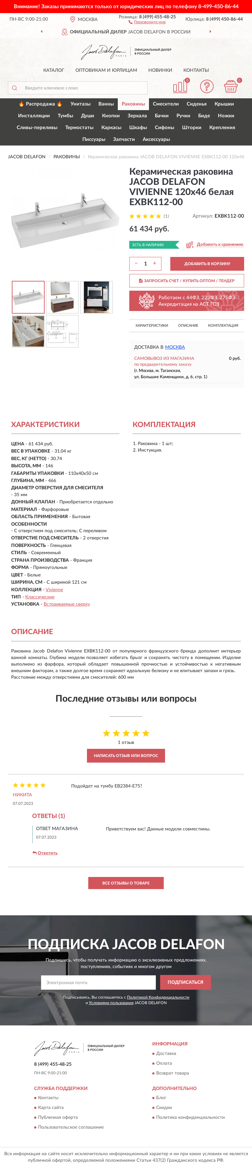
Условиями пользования (111, 1003)
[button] (147, 22)
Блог (161, 1098)
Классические (39, 597)
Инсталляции (34, 115)
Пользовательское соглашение (71, 1127)
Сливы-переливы (37, 127)
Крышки (224, 104)
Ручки (183, 115)
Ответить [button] (44, 853)
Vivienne (54, 590)
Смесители (166, 104)
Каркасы (111, 127)
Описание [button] (188, 325)
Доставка (166, 1053)
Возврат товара (172, 1073)
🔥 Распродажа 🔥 (40, 104)
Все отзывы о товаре (126, 883)
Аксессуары (156, 139)
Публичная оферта (58, 1117)
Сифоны (164, 127)
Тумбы (65, 115)
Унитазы (81, 104)
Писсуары (93, 139)
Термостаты (79, 127)
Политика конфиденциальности (190, 1117)
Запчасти (124, 139)
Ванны (106, 104)
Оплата (164, 1063)
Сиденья (197, 104)
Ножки (226, 115)
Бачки (162, 115)
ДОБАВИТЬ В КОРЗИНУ (207, 264)
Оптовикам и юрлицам (106, 70)
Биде (204, 115)
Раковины (133, 104)
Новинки (160, 70)
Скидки (164, 1107)
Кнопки (111, 115)
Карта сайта (51, 1107)
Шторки (191, 127)
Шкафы (138, 127)
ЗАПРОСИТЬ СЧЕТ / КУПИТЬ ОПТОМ (187, 281)
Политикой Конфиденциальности (158, 997)
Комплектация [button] (223, 325)
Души (87, 115)
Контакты (196, 70)
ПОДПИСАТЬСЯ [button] (185, 982)
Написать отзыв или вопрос (126, 756)
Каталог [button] (53, 70)
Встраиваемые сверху (67, 604)
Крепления (222, 127)
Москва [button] (175, 347)
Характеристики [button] (152, 325)
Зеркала (137, 115)
